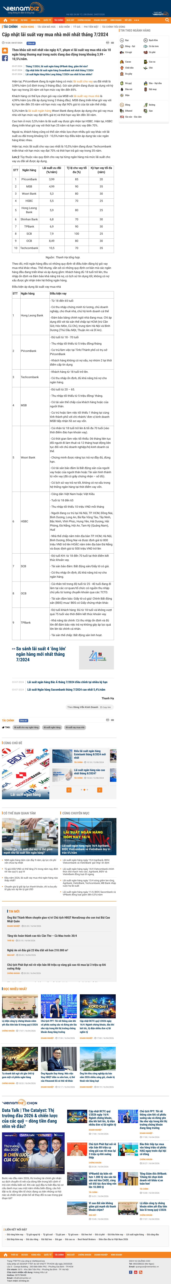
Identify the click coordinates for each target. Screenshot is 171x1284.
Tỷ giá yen (60, 1234)
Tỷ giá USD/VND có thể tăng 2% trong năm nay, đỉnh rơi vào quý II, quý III (31, 870)
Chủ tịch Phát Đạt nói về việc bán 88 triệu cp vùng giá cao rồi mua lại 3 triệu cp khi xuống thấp (56, 966)
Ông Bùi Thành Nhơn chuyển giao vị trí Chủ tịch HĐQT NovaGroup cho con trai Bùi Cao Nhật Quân (58, 919)
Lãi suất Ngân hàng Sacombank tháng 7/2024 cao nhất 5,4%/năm (66, 689)
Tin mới (14, 911)
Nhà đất (11, 955)
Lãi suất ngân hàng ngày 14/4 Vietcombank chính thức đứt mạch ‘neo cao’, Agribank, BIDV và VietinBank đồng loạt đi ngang (88, 872)
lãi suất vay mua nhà (86, 96)
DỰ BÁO (24, 20)
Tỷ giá (76, 26)
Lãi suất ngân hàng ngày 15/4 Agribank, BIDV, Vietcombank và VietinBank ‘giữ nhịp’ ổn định (86, 861)
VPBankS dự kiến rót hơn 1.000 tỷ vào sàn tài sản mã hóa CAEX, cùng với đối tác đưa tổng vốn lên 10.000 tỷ (102, 1180)
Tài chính (10, 27)
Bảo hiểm (64, 26)
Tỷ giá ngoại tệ (33, 1234)
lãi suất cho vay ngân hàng (26, 727)
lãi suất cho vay (83, 81)
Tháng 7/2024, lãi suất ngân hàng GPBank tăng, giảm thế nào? (57, 66)
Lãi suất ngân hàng (26, 794)
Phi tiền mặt (91, 26)
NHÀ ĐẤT (70, 20)
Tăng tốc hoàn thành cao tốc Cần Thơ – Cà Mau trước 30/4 (42, 936)
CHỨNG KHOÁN (84, 20)
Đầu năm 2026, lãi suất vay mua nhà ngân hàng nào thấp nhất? (31, 879)
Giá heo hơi (86, 1234)
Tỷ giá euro (73, 1234)
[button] (69, 790)
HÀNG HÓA (35, 20)
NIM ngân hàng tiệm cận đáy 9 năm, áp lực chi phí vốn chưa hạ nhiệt (30, 861)
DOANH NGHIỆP (100, 20)
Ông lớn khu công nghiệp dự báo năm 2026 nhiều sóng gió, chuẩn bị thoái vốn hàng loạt (97, 1077)
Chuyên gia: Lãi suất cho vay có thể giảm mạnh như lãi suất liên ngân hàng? (28, 851)
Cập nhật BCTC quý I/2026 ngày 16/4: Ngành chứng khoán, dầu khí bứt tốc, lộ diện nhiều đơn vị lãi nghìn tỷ (97, 1026)
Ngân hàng (27, 26)
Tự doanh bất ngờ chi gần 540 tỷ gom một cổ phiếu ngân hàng (18, 1075)
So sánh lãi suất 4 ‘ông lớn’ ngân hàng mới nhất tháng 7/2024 (41, 654)
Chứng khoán (13, 973)
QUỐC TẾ (47, 20)
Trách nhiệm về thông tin (18, 1281)
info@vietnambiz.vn (22, 1278)
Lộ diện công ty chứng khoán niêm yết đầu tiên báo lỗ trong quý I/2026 (20, 1022)
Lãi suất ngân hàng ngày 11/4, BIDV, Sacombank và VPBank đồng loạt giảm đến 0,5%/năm (89, 893)
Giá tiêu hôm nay (115, 1234)
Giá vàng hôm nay (15, 1234)
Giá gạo (58, 1239)
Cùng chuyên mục (76, 813)
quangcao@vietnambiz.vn (147, 1266)
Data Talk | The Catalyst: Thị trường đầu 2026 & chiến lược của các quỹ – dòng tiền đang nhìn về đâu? (30, 1118)
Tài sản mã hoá (47, 26)
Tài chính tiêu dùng (113, 26)
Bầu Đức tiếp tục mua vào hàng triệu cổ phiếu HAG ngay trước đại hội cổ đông (153, 1149)
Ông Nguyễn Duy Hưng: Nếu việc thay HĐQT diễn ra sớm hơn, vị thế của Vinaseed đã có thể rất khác (58, 1077)
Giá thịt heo (46, 1239)
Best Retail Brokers (87, 1239)
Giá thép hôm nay (15, 1239)
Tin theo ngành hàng (135, 30)
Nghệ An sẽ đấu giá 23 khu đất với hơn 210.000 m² (37, 950)
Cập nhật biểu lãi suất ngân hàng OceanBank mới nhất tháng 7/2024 (60, 70)
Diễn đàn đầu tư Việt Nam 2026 (113, 1239)
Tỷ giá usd (48, 1234)
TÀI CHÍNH (58, 20)
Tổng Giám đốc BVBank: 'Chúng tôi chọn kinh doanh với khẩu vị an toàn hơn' (153, 1178)
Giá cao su (70, 1239)
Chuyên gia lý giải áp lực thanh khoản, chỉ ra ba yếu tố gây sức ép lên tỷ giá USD (31, 888)
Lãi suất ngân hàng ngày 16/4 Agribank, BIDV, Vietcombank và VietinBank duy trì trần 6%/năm (86, 849)
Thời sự (10, 940)
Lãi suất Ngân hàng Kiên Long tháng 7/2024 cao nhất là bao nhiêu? (59, 74)
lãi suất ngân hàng (39, 111)
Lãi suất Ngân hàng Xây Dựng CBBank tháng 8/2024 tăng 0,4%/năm (70, 773)
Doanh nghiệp (13, 926)
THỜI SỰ (14, 20)
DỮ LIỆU (128, 20)
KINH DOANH (116, 20)
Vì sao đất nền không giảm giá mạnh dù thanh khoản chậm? (102, 1207)
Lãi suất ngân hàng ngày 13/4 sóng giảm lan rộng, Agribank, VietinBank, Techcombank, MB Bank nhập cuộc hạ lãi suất (89, 883)
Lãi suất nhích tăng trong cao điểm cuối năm (69, 752)
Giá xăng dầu (153, 1234)
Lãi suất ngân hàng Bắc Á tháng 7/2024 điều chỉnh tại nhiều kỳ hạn (67, 682)
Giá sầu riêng (32, 1239)
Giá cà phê (100, 1234)
